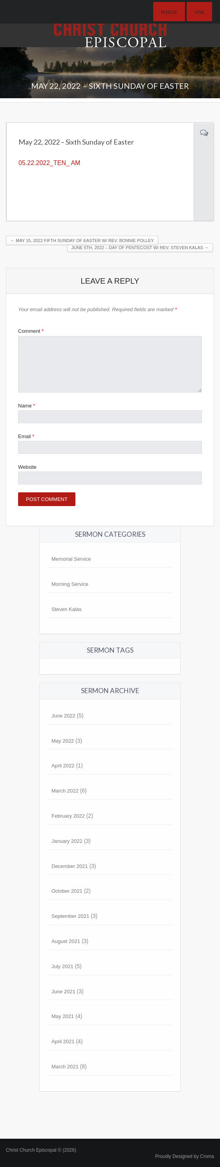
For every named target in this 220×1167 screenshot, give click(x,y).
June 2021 (63, 992)
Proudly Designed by (184, 1156)
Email (26, 436)
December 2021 (69, 866)
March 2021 (65, 1067)
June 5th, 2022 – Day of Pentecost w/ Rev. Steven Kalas (140, 247)
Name (26, 406)
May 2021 (62, 1016)
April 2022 (63, 766)
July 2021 (62, 966)
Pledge (169, 12)
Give (199, 12)
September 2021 (70, 916)
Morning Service (69, 584)
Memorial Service (71, 559)
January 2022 (66, 841)
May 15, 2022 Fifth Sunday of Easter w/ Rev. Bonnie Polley (82, 240)
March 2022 (65, 791)
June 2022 (63, 716)
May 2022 (62, 741)
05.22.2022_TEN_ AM (49, 163)
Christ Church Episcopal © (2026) (41, 1150)
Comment (31, 331)
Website (27, 467)
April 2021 (63, 1041)
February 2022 (68, 816)
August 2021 (65, 941)
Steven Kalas (66, 609)
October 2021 (66, 891)
